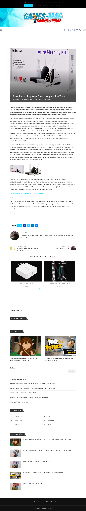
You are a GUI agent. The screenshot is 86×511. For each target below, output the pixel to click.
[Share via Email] (36, 225)
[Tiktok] (59, 424)
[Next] (37, 5)
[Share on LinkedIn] (32, 225)
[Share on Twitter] (28, 225)
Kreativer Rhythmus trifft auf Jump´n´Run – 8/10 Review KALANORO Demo (32, 383)
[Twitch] (77, 30)
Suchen (12, 368)
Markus (17, 99)
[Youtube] (72, 30)
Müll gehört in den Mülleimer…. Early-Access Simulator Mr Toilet (29, 397)
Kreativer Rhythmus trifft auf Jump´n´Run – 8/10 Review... (56, 5)
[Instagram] (68, 30)
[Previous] (35, 5)
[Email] (74, 30)
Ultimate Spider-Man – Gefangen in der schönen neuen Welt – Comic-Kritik (32, 388)
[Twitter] (66, 30)
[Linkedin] (70, 30)
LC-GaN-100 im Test (26, 284)
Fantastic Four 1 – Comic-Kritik (19, 402)
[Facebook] (64, 30)
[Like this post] (20, 225)
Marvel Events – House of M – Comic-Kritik (23, 392)
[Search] (80, 30)
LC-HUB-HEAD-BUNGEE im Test (59, 284)
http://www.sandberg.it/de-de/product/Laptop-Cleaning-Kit (27, 193)
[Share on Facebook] (24, 225)
